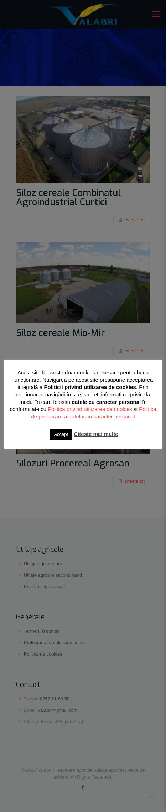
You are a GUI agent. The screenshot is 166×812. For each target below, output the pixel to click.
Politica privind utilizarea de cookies (90, 409)
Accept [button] (61, 434)
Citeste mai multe (96, 434)
